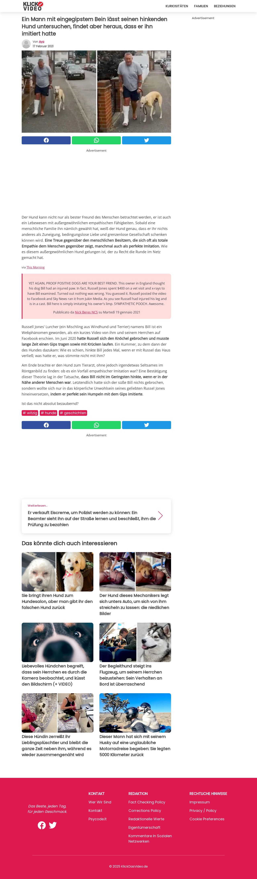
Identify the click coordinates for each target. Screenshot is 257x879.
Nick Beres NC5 (86, 312)
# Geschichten (73, 412)
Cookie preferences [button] (207, 818)
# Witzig (30, 412)
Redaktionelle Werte (146, 818)
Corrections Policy (144, 810)
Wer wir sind (100, 802)
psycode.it (98, 818)
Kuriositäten (176, 6)
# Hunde (48, 412)
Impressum (200, 802)
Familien (201, 6)
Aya (41, 42)
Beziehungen (224, 6)
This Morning (36, 267)
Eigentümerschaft (144, 827)
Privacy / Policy (203, 810)
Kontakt (95, 810)
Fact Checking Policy (146, 802)
